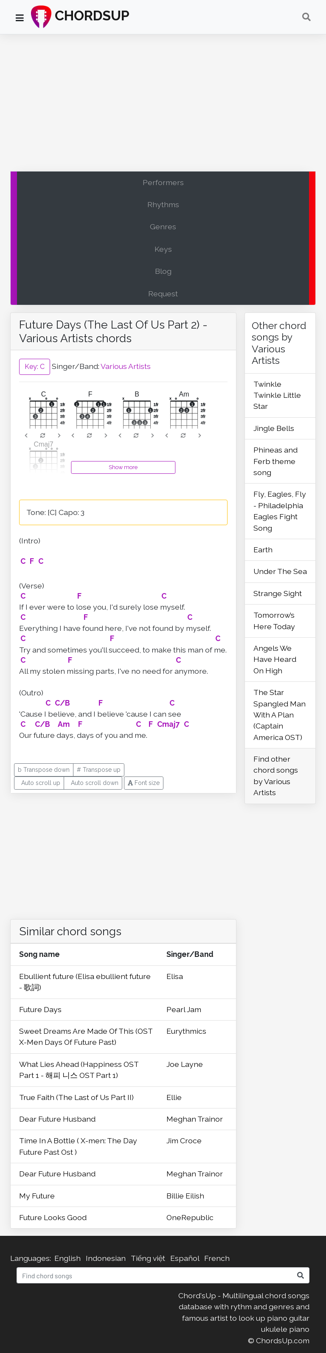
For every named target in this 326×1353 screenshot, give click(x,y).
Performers (163, 182)
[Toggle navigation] (306, 17)
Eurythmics (186, 1031)
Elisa (174, 976)
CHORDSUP (80, 17)
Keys (163, 249)
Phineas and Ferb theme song (275, 461)
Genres (163, 226)
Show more (123, 467)
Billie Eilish (185, 1195)
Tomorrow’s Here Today (274, 620)
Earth (263, 549)
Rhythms (163, 204)
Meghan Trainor (194, 1118)
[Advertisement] (163, 104)
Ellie (174, 1097)
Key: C (35, 367)
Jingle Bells (273, 428)
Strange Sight (277, 593)
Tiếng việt (148, 1258)
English (67, 1258)
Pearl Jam (183, 1009)
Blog (163, 271)
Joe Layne (184, 1064)
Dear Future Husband (57, 1118)
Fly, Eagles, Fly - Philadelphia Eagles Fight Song (279, 510)
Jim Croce (184, 1140)
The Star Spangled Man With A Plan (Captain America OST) (279, 715)
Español (184, 1258)
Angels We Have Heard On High (274, 659)
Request (163, 293)
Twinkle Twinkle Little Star (277, 395)
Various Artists (126, 366)
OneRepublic (190, 1217)
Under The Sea (280, 571)
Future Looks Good (53, 1217)
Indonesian (106, 1258)
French (217, 1258)
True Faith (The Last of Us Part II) (76, 1097)
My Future (37, 1195)
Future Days (40, 1009)
